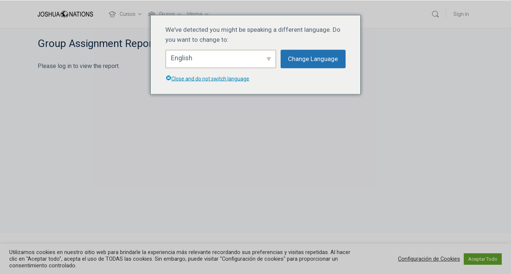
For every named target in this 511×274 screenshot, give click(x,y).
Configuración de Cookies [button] (429, 259)
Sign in (461, 14)
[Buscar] (435, 14)
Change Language (313, 58)
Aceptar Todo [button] (482, 259)
